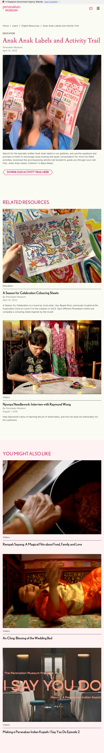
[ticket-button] (90, 8)
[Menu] (98, 8)
